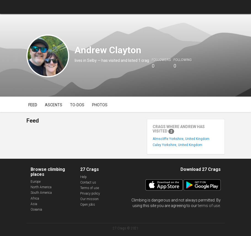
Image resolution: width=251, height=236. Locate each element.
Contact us (88, 182)
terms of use (209, 205)
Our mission (89, 199)
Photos (99, 105)
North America (41, 187)
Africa (35, 198)
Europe (36, 182)
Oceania (36, 209)
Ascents (53, 105)
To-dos (77, 105)
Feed (32, 105)
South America (41, 193)
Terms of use (89, 188)
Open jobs (87, 204)
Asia (34, 204)
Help (83, 177)
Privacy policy (90, 193)
